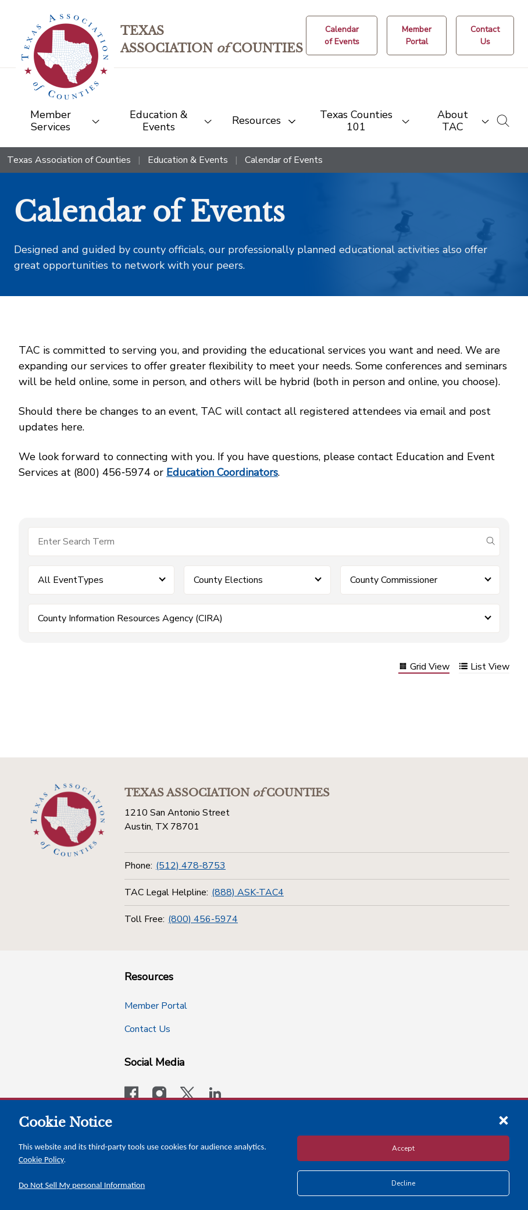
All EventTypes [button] (71, 580)
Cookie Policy (41, 1159)
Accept (403, 1148)
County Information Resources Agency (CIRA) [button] (130, 618)
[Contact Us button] (485, 35)
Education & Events (188, 160)
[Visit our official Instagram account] (159, 1094)
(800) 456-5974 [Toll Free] (203, 919)
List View (484, 667)
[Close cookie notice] (503, 1120)
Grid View (423, 667)
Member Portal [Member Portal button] (155, 1005)
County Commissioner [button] (393, 580)
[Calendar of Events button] (341, 35)
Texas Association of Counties (69, 160)
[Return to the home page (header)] (65, 56)
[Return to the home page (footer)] (68, 820)
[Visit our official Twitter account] (187, 1094)
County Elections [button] (228, 580)
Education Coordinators (222, 472)
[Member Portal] (417, 35)
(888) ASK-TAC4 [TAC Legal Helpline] (248, 892)
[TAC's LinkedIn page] (215, 1094)
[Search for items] (254, 542)
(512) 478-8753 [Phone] (191, 865)
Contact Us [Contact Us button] (147, 1029)
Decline (403, 1183)
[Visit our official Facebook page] (131, 1094)
